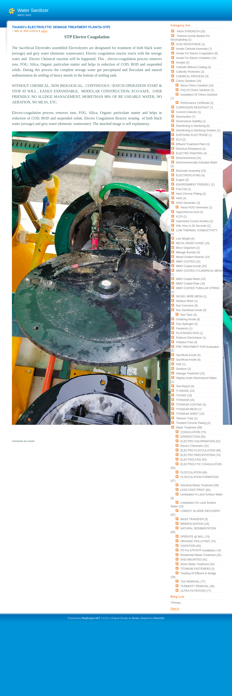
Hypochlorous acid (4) (189, 212)
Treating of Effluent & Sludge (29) (193, 575)
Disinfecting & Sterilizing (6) (193, 125)
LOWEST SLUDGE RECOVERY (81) (195, 512)
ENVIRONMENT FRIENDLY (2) (195, 184)
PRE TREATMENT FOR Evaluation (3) (195, 348)
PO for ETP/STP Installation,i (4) (200, 550)
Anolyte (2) (182, 62)
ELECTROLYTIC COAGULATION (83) (196, 466)
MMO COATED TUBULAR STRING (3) (195, 290)
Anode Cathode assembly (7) (194, 48)
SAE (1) (181, 364)
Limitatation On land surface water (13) (193, 504)
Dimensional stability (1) (191, 121)
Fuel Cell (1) (183, 189)
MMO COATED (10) (188, 261)
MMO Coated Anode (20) (191, 266)
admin (44, 31)
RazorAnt (159, 618)
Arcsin (135, 618)
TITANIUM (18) (185, 400)
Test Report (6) (185, 386)
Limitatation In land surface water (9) (197, 496)
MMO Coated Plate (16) (190, 283)
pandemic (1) (184, 328)
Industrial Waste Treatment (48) (199, 485)
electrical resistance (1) (191, 148)
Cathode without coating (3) (193, 67)
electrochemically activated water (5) (194, 164)
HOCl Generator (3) (188, 202)
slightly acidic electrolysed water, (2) (194, 379)
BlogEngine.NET (91, 618)
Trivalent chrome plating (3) (193, 423)
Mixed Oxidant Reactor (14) (193, 257)
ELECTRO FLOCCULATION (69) (200, 450)
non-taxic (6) (188, 314)
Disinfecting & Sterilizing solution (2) (198, 130)
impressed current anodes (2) (194, 221)
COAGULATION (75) (193, 432)
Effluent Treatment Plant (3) (193, 144)
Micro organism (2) (188, 247)
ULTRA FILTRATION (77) (195, 590)
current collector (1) (188, 112)
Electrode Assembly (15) (191, 170)
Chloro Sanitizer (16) (188, 81)
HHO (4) (181, 198)
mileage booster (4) (188, 252)
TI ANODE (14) (185, 390)
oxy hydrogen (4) (187, 324)
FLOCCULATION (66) (193, 472)
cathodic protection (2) (190, 71)
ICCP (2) (181, 216)
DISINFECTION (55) (192, 436)
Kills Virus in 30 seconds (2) (193, 225)
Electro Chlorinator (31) (194, 445)
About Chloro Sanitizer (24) (197, 85)
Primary (176, 602)
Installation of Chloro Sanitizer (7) (194, 96)
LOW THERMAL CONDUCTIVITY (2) (194, 232)
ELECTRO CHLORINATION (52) (200, 441)
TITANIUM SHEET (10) (190, 413)
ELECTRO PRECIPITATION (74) (200, 455)
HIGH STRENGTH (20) (190, 31)
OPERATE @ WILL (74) (195, 536)
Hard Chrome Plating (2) (191, 193)
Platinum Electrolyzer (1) (191, 337)
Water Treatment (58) (189, 427)
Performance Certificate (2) (196, 103)
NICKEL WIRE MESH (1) (191, 296)
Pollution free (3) (186, 342)
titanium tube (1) (187, 418)
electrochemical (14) (188, 158)
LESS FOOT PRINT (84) (195, 490)
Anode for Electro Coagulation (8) (197, 53)
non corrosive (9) (187, 305)
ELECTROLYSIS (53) (193, 459)
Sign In (175, 608)
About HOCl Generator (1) (196, 207)
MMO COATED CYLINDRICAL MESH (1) (196, 272)
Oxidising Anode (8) (188, 319)
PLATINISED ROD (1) (189, 333)
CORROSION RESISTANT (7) (194, 107)
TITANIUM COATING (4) (191, 404)
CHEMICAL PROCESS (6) (192, 76)
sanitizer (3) (183, 368)
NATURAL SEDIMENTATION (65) (193, 530)
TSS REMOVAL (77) (192, 581)
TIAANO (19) (184, 395)
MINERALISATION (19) (194, 523)
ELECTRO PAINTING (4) (191, 153)
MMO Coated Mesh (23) (191, 279)
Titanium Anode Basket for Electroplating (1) (190, 37)
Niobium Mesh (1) (187, 301)
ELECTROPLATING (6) (190, 175)
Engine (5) (182, 180)
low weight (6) (185, 238)
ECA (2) (181, 139)
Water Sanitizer (33, 10)
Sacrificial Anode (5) (188, 355)
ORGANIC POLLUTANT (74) (198, 541)
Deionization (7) (185, 116)
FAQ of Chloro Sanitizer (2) (197, 90)
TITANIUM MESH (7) (189, 409)
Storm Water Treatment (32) (197, 564)
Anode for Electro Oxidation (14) (196, 58)
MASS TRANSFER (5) (194, 519)
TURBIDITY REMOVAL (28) (197, 586)
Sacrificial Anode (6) (188, 359)
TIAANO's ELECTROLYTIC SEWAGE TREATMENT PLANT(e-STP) (61, 27)
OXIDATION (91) (190, 545)
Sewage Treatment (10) (190, 373)
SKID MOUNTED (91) (193, 559)
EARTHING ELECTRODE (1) (194, 135)
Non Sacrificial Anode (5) (191, 310)
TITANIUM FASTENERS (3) (197, 568)
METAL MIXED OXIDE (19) (192, 243)
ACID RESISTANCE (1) (190, 44)
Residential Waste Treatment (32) (200, 555)
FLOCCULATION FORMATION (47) (194, 478)
